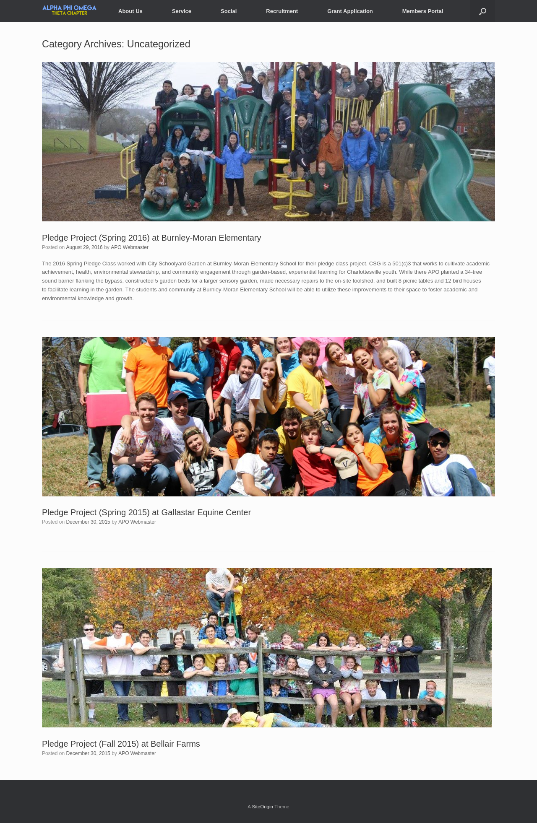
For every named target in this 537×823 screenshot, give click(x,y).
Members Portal (422, 11)
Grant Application (350, 11)
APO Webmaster (130, 247)
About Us (130, 11)
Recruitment (282, 11)
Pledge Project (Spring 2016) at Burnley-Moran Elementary (151, 237)
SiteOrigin (262, 806)
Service (181, 11)
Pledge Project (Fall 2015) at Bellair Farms (121, 743)
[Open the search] (482, 11)
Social (229, 11)
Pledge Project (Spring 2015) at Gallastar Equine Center (146, 512)
